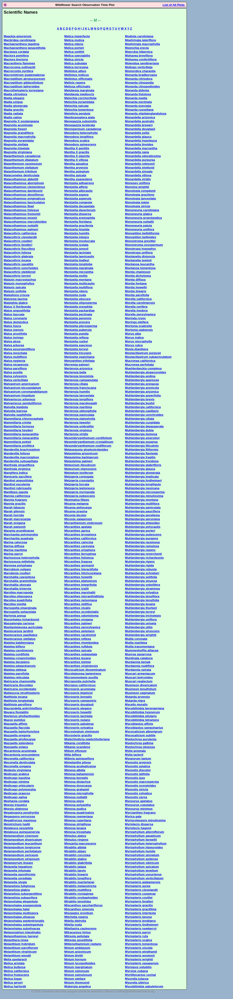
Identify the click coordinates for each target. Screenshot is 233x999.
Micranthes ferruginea (80, 554)
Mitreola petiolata (76, 936)
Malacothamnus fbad (19, 206)
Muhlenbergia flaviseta (141, 453)
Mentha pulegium (76, 171)
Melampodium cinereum (21, 835)
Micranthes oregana (78, 619)
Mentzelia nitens (76, 291)
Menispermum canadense (82, 129)
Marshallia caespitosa (19, 577)
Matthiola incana (15, 696)
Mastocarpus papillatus (20, 635)
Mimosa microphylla (79, 793)
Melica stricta (74, 59)
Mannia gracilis (14, 503)
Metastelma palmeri (78, 461)
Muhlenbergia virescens (142, 631)
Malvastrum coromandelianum (26, 391)
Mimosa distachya (77, 781)
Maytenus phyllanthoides (22, 716)
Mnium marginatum (78, 967)
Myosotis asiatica (137, 766)
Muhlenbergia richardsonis (144, 557)
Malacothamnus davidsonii (23, 190)
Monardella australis (139, 121)
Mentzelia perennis (77, 318)
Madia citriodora (15, 94)
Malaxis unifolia (15, 291)
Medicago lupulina (17, 778)
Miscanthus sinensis (79, 909)
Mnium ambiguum (77, 947)
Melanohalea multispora (21, 913)
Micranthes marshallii (79, 592)
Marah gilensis (14, 511)
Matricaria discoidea (18, 685)
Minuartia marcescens (80, 843)
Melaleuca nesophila (18, 828)
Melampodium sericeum (21, 855)
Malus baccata (14, 314)
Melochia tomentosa (79, 109)
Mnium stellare (75, 978)
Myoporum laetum (138, 758)
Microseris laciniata (78, 716)
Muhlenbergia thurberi (141, 608)
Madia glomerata (16, 105)
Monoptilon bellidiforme (142, 233)
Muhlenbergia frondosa (141, 461)
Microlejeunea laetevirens (82, 673)
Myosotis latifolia (137, 774)
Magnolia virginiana (18, 152)
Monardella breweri (138, 125)
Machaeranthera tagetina (21, 44)
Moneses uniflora (137, 183)
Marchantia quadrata (18, 538)
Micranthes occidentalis (81, 611)
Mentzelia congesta (78, 202)
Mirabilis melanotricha (80, 886)
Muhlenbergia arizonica (142, 391)
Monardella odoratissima (143, 156)
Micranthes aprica (77, 530)
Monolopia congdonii (140, 190)
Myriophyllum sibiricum (142, 862)
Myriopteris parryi (138, 932)
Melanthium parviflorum (21, 947)
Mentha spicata (75, 175)
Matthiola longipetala (19, 700)
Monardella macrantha (141, 148)
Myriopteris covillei (138, 897)
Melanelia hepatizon (18, 866)
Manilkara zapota (16, 492)
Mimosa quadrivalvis (79, 812)
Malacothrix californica (20, 233)
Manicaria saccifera (18, 476)
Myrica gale (133, 816)
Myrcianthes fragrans (140, 812)
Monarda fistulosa (138, 94)
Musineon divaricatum (141, 685)
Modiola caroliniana (139, 36)
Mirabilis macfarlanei (79, 882)
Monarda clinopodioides (142, 86)
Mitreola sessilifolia (78, 940)
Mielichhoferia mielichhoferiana (87, 739)
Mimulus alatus (75, 835)
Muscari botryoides (139, 677)
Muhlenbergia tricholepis (143, 615)
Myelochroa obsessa (140, 747)
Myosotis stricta (136, 789)
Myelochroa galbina (139, 743)
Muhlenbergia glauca (140, 469)
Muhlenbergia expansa (141, 441)
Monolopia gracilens (139, 194)
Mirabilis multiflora (77, 890)
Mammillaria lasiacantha (21, 434)
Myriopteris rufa (136, 936)
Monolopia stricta (137, 206)
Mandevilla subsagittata (21, 461)
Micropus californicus (80, 685)
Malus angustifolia (17, 310)
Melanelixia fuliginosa (19, 886)
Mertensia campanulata (81, 380)
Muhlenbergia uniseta (140, 623)
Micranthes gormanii (79, 565)
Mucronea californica (140, 360)
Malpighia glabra (16, 302)
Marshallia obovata (17, 584)
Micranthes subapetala (80, 654)
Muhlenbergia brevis (139, 399)
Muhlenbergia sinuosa (141, 581)
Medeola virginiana (17, 770)
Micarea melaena (76, 503)
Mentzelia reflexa (76, 337)
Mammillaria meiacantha (21, 438)
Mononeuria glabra (138, 214)
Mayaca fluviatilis (16, 712)
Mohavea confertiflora (141, 59)
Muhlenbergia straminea (142, 588)
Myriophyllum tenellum (141, 870)
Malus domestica (16, 322)
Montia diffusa (135, 279)
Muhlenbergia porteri (140, 530)
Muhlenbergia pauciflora (142, 511)
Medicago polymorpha (20, 789)
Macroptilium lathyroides (22, 86)
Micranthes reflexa (77, 638)
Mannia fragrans (15, 499)
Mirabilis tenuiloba (77, 901)
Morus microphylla (138, 341)
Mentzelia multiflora (78, 287)
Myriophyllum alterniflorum (144, 832)
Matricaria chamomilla (19, 681)
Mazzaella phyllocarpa (19, 739)
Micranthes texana (77, 658)
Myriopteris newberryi (141, 928)
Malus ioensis (13, 329)
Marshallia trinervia (17, 588)
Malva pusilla (13, 372)
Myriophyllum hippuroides (144, 847)
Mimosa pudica (75, 808)
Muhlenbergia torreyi (140, 611)
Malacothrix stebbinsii (19, 272)
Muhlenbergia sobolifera (142, 584)
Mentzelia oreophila (78, 306)
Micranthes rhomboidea (81, 642)
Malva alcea (12, 341)
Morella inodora (136, 310)
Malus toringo (13, 337)
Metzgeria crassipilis (79, 480)
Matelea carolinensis (18, 650)
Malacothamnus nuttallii (21, 225)
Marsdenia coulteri (17, 573)
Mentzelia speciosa (78, 345)
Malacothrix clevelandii (20, 237)
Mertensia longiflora (78, 399)
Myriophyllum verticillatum (144, 878)
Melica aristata (14, 963)
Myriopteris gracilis (139, 905)
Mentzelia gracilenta (78, 225)
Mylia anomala (135, 750)
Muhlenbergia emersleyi (142, 438)
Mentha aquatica (76, 163)
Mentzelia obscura (77, 299)
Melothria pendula (77, 113)
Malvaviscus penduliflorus (23, 403)
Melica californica (16, 971)
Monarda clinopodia (139, 82)
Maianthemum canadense (22, 156)
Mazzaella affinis (15, 723)
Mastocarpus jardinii (18, 631)
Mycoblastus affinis (139, 723)
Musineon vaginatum (140, 693)
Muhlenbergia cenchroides (144, 414)
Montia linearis (135, 291)
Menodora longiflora (79, 136)
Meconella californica (19, 758)
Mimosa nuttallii (75, 797)
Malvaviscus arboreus (19, 399)
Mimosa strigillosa (77, 824)
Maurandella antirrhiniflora (23, 708)
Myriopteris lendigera (140, 920)
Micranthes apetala (78, 526)
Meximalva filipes (76, 499)
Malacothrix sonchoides (21, 268)
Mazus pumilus (14, 720)
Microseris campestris (80, 700)
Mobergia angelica (77, 986)
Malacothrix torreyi (17, 275)
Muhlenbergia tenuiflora (142, 596)
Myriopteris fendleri (139, 901)
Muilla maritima (136, 642)
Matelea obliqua (15, 669)
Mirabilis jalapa (75, 866)
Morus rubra (134, 345)
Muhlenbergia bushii (139, 403)
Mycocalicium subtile (140, 735)
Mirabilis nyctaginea (78, 893)
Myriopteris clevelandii (141, 890)
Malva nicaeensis (16, 364)
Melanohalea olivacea (19, 917)
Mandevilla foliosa (17, 453)
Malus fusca (12, 326)
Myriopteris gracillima (140, 909)
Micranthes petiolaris (79, 631)
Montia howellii (136, 287)
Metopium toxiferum (78, 472)
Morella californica (138, 299)
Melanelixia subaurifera (20, 897)
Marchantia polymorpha (21, 534)
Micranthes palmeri (78, 623)
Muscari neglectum (138, 681)
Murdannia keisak (137, 662)
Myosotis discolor (138, 770)
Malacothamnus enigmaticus (24, 198)
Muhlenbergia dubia (139, 430)
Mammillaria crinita (17, 422)
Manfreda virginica (17, 469)
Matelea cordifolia (16, 654)
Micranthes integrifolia (80, 584)
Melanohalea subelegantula (23, 924)
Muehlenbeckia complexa (143, 368)
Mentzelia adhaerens (79, 183)
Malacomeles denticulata (21, 175)
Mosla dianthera (136, 349)
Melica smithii (74, 51)
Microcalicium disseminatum (85, 669)
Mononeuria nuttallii (139, 221)
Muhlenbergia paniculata (142, 507)
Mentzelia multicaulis (79, 283)
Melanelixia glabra (17, 890)
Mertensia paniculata (79, 414)
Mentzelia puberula (78, 329)
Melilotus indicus (76, 75)
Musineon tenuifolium (140, 689)
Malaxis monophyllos (19, 283)
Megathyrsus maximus (20, 820)
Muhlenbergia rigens (139, 561)
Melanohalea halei (17, 909)
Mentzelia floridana (78, 221)
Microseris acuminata (79, 689)
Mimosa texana (75, 828)
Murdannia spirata (138, 669)
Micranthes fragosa (78, 561)
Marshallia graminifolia (20, 581)
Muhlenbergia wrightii (140, 635)
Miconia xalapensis (78, 519)
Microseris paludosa (79, 723)
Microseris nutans (77, 720)
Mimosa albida (74, 770)
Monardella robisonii (139, 163)
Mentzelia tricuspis (77, 353)
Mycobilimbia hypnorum (142, 712)
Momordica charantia (140, 71)
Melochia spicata (76, 105)
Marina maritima (15, 550)
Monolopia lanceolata (140, 198)
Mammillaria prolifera (19, 445)
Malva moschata (15, 353)
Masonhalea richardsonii (21, 619)
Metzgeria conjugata (79, 476)
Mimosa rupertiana (77, 820)
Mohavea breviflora (138, 55)
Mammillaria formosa (19, 426)
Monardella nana (137, 152)
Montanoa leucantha (139, 264)
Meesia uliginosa (16, 808)
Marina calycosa (15, 542)
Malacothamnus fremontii (22, 214)
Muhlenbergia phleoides (142, 523)
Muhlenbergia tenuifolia (142, 600)
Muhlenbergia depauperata (144, 426)
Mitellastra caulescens (80, 928)
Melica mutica (74, 40)
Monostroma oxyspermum (144, 245)
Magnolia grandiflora (18, 133)
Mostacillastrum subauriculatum (148, 357)
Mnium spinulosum (78, 975)
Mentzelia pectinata (78, 314)
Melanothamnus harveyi (21, 936)
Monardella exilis (137, 133)
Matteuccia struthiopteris (22, 693)
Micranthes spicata (78, 650)
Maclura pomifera (16, 55)
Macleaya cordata (16, 51)
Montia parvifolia (137, 295)
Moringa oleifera (136, 322)
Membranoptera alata (79, 117)
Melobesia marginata (79, 90)
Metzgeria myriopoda (79, 492)
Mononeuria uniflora (139, 229)
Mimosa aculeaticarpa (80, 766)
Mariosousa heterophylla (21, 557)
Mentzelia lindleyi (76, 260)
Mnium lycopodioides (79, 963)
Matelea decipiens (17, 662)
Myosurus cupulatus (139, 805)
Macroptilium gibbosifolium (23, 82)
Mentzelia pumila (76, 333)
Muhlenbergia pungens (141, 538)
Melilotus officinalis (78, 78)
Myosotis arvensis (138, 762)
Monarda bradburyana (141, 75)
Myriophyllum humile (140, 851)
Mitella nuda (73, 924)
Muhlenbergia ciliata (139, 418)
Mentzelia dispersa (77, 214)
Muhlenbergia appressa (142, 380)
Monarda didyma (137, 90)
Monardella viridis (138, 179)
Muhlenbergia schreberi (142, 573)
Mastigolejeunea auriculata (23, 627)
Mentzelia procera (77, 322)
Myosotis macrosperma (142, 781)
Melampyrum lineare (18, 862)
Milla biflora (72, 754)
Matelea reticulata (16, 677)
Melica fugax (13, 978)
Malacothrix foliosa (17, 252)
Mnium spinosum (76, 971)
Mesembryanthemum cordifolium (88, 438)
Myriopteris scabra (138, 940)
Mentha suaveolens (78, 179)
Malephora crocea (16, 295)
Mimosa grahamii (76, 789)
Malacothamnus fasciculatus (24, 202)
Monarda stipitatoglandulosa (145, 113)
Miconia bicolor (75, 515)
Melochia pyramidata (79, 102)
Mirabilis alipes (75, 851)
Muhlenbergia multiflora (142, 503)
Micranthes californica (80, 538)
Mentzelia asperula (77, 198)
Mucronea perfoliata (139, 364)
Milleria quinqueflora (79, 758)
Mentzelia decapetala (79, 206)
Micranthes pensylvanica (82, 627)
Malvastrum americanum (21, 384)
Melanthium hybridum (19, 944)
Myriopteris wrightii (139, 959)
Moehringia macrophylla (142, 44)
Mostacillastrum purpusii (143, 353)
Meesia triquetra (15, 805)
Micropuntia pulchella (80, 681)
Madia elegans (14, 98)
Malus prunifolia (15, 333)
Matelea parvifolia (16, 673)
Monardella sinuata (138, 171)
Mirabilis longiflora (77, 878)
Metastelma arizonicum (81, 453)
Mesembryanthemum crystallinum (89, 441)
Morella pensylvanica (140, 314)
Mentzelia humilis (76, 233)
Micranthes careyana (79, 546)
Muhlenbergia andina (140, 376)
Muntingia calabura (138, 658)
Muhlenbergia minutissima (144, 496)
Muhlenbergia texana (140, 604)
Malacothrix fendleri (18, 245)
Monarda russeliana (139, 109)
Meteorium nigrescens (80, 469)
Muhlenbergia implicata (142, 476)
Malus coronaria (15, 318)
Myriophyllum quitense (141, 859)
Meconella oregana (17, 766)
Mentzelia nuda (75, 295)
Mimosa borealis (76, 778)
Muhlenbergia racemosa (142, 542)
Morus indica (134, 337)
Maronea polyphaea (18, 565)
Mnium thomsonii (76, 982)
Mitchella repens (76, 917)
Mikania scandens (77, 747)
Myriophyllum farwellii (141, 839)
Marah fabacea (14, 507)
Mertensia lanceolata (79, 395)
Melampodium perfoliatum (22, 851)
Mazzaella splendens (18, 743)
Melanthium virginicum (20, 951)
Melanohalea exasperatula (22, 905)
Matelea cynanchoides (20, 658)
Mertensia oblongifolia (80, 411)
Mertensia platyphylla (79, 418)
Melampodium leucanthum (23, 843)
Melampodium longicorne (22, 847)
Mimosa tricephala (77, 832)
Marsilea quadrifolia (18, 600)
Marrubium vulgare (17, 569)
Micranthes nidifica (78, 604)
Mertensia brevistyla (79, 376)
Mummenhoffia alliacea (141, 650)
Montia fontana (136, 283)
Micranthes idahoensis (80, 581)
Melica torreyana (76, 67)
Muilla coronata (136, 638)
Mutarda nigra (135, 700)
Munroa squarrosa (138, 654)
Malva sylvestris (15, 376)
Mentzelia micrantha (78, 272)
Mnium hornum (75, 959)
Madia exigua (13, 102)
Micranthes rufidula (78, 646)
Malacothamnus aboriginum (24, 183)
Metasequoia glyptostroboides (86, 449)
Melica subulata (75, 63)
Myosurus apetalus (138, 801)
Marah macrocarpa (17, 519)
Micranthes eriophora (79, 550)
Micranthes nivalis (77, 608)
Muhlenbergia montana (141, 499)
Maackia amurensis (17, 36)
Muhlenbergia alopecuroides (145, 372)
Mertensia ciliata (76, 384)
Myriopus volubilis (138, 967)
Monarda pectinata (138, 102)
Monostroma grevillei (140, 241)
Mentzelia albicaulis (78, 190)
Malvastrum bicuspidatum (22, 387)
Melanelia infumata (17, 870)
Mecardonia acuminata (20, 750)
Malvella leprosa (15, 411)
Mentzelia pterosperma (80, 326)
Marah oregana (14, 523)
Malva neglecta (14, 360)
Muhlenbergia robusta (141, 569)
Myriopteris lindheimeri (141, 924)
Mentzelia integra (76, 237)
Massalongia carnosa (19, 623)
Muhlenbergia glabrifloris (143, 465)
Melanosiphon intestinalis (22, 932)
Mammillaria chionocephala (23, 418)
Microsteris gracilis (78, 735)
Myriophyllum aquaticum (143, 835)
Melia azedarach (15, 959)
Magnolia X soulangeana (21, 121)
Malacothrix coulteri (18, 241)
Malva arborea (14, 345)
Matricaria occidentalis (20, 689)
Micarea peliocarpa (78, 507)
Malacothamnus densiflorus (24, 194)
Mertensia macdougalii (80, 403)
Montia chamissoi (137, 272)
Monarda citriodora (138, 78)
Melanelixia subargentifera (23, 893)
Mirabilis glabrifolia (78, 862)
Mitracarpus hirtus (77, 932)
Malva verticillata (16, 380)
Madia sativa (13, 117)
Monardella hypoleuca (141, 140)
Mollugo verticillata (138, 67)
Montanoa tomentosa (140, 268)
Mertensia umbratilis (79, 426)
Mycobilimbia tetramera (142, 720)
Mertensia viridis (76, 434)
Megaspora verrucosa (19, 816)
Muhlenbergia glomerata (142, 472)
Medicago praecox (17, 793)
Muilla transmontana (139, 646)
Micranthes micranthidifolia (84, 596)
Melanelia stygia (15, 882)
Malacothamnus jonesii (20, 217)
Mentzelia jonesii (76, 248)
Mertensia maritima (78, 407)
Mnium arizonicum (77, 951)
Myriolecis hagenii (138, 828)
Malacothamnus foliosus (21, 210)
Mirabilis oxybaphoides (81, 897)
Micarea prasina (75, 511)
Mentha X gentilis (76, 148)
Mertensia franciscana (80, 387)
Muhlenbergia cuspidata (142, 422)
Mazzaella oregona (17, 735)
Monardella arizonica (140, 117)
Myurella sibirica (137, 982)
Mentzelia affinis (76, 187)
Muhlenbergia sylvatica (141, 592)
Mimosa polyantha (77, 805)
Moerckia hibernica (138, 51)
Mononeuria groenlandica (143, 217)
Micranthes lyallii (76, 588)
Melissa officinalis (77, 86)
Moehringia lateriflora (140, 40)
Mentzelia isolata (76, 245)
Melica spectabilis (77, 55)
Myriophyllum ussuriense (143, 874)
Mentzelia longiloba (78, 264)
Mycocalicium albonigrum (143, 731)
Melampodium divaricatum (23, 839)
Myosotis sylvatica (138, 793)
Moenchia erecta (137, 48)
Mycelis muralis (136, 704)
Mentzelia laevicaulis (79, 256)
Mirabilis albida (75, 847)
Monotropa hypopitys (140, 248)
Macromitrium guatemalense (24, 75)
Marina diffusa (14, 546)
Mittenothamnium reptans (82, 944)
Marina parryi (13, 554)
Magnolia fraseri (15, 129)
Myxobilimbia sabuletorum (144, 986)
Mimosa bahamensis (79, 774)
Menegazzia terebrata (79, 125)
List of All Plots (174, 5)
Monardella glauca (138, 136)
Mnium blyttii (73, 955)
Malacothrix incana (17, 260)
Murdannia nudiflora (139, 666)
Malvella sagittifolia (17, 414)
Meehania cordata (16, 801)
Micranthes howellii (78, 577)
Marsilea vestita (15, 604)
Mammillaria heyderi (18, 430)
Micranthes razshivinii (80, 635)
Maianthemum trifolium (20, 171)
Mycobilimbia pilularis (141, 716)
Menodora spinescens (80, 144)
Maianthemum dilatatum (21, 160)
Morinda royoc (135, 318)
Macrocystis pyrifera (18, 71)
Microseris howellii (77, 712)
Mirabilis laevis (75, 870)
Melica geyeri (13, 982)
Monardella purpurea (140, 160)
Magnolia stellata (16, 144)
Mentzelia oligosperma (80, 302)
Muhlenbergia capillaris (142, 411)
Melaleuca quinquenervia (22, 832)
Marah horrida (14, 515)
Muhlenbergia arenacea (142, 384)
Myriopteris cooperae (140, 893)
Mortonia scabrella (138, 326)
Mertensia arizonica (78, 368)
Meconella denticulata (19, 762)
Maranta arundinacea (19, 530)
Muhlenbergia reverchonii (143, 554)
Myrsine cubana (136, 971)
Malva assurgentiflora (19, 349)
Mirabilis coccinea (77, 855)
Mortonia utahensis (139, 329)
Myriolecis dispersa (139, 824)
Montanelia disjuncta (140, 256)
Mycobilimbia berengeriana (144, 708)
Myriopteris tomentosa (141, 944)
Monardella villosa (138, 175)
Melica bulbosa (14, 967)
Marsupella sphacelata (20, 611)
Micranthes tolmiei (77, 662)
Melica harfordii (15, 986)
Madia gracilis (14, 109)
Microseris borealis (78, 696)
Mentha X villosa (76, 160)
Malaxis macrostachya (20, 279)
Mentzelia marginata (78, 268)
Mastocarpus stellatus (19, 638)
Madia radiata (13, 113)
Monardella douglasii (140, 129)
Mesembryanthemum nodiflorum (87, 445)
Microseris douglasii (79, 704)
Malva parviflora (15, 368)
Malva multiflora (15, 357)
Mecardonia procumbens (22, 754)
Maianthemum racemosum (23, 163)
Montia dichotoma (138, 275)
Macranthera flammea (19, 63)
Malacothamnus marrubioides (25, 221)
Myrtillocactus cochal (140, 975)
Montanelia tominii (138, 260)
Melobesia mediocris (79, 94)
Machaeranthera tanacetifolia (25, 48)
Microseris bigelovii (78, 693)
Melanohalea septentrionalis (24, 920)
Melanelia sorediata (18, 878)
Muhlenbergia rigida (139, 565)
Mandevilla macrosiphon (21, 457)
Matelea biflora (14, 646)
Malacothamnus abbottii (21, 179)
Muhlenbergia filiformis (141, 449)
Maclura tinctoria (16, 59)
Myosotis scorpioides (140, 785)
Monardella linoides (139, 144)
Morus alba (133, 333)
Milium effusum (75, 750)
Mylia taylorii (134, 754)
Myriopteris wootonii (139, 955)
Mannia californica (17, 496)
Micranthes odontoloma (81, 615)
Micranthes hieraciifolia (81, 569)
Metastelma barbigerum (81, 457)
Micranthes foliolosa (79, 557)
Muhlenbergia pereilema (142, 515)
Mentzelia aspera (76, 194)
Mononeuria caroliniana (142, 210)
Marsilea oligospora (18, 596)
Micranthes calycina (78, 542)
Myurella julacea (136, 978)
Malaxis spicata (15, 287)
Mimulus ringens (76, 839)
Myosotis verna (136, 797)
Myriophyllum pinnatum (142, 855)
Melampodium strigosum (22, 859)
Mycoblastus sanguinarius (144, 727)
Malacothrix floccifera (19, 248)
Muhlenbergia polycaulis (142, 526)
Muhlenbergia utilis (138, 627)
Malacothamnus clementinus (24, 187)
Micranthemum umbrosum (83, 523)
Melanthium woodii (17, 955)
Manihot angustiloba (18, 480)
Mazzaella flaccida (17, 727)
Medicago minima (16, 781)
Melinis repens (75, 82)
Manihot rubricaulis (18, 488)
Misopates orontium (78, 913)
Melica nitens (74, 44)
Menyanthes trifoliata (79, 360)
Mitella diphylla (75, 920)
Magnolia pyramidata (19, 140)
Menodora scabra (76, 140)
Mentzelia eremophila (79, 217)
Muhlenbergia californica (143, 407)
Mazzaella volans (16, 747)
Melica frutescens (16, 975)
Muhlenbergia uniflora (141, 619)
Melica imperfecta (77, 36)
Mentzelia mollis (76, 275)
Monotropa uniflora (138, 252)
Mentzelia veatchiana (79, 357)
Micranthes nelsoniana (80, 600)
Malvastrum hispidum (19, 395)
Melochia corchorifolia (80, 98)
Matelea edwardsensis (20, 666)
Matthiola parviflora (18, 704)
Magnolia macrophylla (19, 136)
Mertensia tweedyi (77, 422)
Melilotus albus (75, 71)
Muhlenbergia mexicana (142, 488)
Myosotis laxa (135, 778)
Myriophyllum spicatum (142, 866)
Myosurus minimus (138, 808)
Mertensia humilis (77, 391)
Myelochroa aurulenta (140, 739)
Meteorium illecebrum (80, 465)
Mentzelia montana (77, 279)
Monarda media (136, 98)
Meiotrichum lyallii (17, 824)
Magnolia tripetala (16, 148)
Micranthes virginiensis (81, 666)
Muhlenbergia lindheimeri (143, 480)
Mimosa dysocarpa (78, 785)
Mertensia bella (75, 372)
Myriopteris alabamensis (142, 882)
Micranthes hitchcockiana (82, 573)
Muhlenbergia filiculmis (142, 445)
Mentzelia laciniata (77, 252)
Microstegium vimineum (81, 731)
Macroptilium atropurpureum (24, 78)
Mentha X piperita (77, 156)
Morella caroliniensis (140, 302)
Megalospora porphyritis (21, 812)
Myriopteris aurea (137, 886)
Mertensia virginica (78, 430)
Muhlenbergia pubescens (143, 534)
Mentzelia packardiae (79, 310)
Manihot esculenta (17, 484)
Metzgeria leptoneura (79, 488)
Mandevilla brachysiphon (22, 449)
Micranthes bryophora (80, 534)
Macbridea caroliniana (19, 40)
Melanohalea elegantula (21, 901)
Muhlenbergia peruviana (142, 519)
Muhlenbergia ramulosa (142, 546)
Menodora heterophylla (81, 133)
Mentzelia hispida (76, 229)
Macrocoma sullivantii (19, 67)
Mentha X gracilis (76, 152)
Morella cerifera (136, 306)
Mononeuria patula (138, 225)
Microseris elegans (78, 708)
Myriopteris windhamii (141, 951)
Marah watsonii (14, 526)
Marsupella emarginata (20, 608)
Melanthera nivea (16, 940)
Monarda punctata (138, 105)
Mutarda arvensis (137, 696)
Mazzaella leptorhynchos (21, 731)
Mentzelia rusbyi (76, 341)
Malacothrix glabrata (18, 256)
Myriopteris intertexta (140, 913)
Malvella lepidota (16, 407)
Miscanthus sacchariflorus (83, 905)
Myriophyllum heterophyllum (145, 843)
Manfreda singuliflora (19, 465)
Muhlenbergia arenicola (142, 387)
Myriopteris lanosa (138, 917)
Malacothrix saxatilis (18, 264)
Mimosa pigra (74, 801)
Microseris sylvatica (78, 727)
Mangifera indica (16, 472)
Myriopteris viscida (138, 947)
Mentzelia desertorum (80, 210)
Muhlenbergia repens (140, 550)
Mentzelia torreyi (76, 349)
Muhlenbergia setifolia (141, 577)
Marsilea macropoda (18, 592)
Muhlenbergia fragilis (140, 457)
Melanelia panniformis (19, 874)
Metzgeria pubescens (79, 496)
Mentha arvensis (76, 167)
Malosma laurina (15, 299)
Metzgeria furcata (76, 484)
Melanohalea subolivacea (22, 928)
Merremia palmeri (76, 364)
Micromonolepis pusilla (81, 677)
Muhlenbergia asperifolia (143, 395)
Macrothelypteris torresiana (23, 90)
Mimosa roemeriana (78, 816)
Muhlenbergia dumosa (141, 434)
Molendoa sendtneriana (142, 63)
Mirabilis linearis (76, 874)
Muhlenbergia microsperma (145, 492)
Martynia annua (15, 615)
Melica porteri (74, 48)
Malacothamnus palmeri (21, 229)
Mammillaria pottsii (17, 441)
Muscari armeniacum (140, 673)
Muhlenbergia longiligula (143, 484)
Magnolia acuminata (18, 125)
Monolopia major (137, 202)
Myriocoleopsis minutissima (145, 820)
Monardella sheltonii (139, 167)
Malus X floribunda (17, 306)
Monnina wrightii (137, 187)
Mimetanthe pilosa (77, 762)
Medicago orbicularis (19, 785)
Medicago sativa (15, 797)
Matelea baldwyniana (19, 642)
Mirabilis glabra (75, 859)
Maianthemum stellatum (21, 167)
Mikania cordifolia (77, 743)
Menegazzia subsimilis (80, 121)
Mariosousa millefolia (19, 561)
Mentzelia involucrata (79, 241)
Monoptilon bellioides (140, 237)
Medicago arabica (16, 774)
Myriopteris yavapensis (141, 963)
